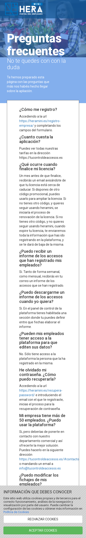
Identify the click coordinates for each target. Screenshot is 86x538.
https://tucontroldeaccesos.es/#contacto (49, 459)
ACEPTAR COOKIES (43, 530)
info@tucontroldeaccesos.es (40, 468)
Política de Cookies (16, 512)
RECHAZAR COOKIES (43, 519)
